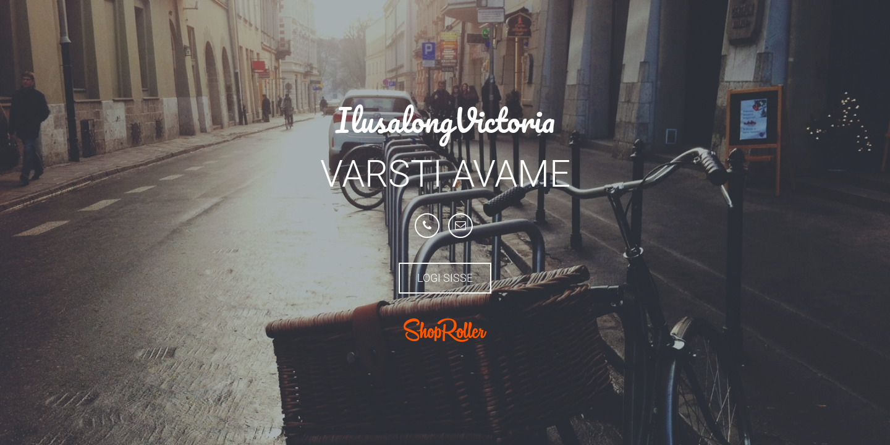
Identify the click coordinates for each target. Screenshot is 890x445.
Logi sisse (445, 277)
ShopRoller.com (445, 330)
